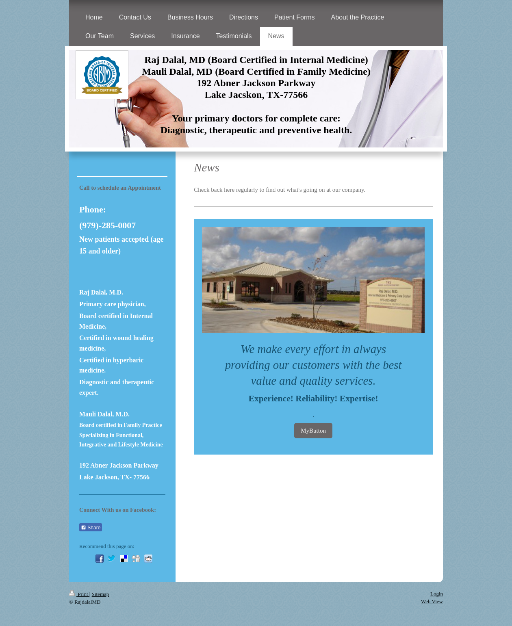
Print (79, 594)
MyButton (313, 430)
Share (90, 528)
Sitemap (100, 594)
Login (436, 594)
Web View (432, 601)
